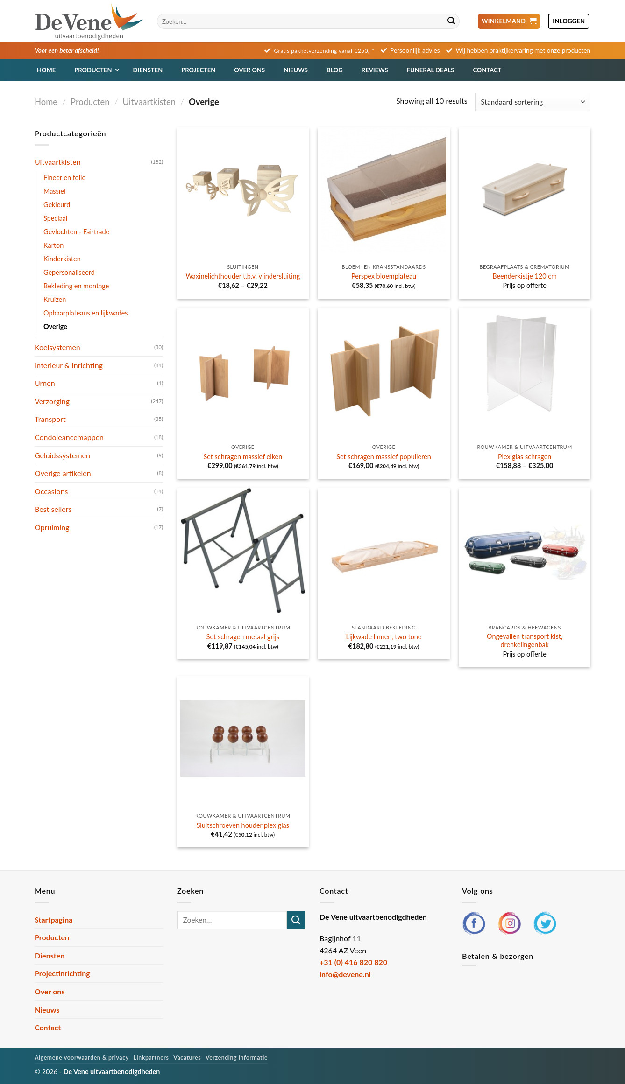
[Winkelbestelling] (532, 102)
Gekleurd (56, 205)
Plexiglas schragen (524, 457)
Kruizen (54, 299)
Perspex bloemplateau (383, 276)
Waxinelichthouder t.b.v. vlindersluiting (243, 276)
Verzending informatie (237, 1057)
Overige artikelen (63, 473)
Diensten (49, 955)
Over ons (49, 991)
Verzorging (52, 401)
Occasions (51, 491)
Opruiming (52, 527)
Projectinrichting (62, 973)
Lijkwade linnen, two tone (384, 637)
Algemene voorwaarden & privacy (82, 1057)
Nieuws (47, 1009)
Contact (48, 1027)
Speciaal (55, 218)
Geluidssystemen (62, 455)
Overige (55, 326)
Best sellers (53, 508)
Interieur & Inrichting (69, 365)
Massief (54, 191)
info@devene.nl (345, 974)
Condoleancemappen (69, 437)
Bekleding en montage (76, 286)
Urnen (45, 382)
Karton (53, 245)
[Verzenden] (451, 21)
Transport (50, 418)
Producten (90, 102)
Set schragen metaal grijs (242, 637)
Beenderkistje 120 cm (524, 276)
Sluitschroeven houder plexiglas (243, 825)
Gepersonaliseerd (69, 272)
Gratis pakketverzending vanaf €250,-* (324, 50)
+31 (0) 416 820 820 (353, 962)
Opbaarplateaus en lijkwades (85, 313)
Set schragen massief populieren (383, 457)
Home (46, 102)
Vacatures (187, 1057)
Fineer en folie (64, 178)
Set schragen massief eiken (242, 457)
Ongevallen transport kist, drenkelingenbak (524, 640)
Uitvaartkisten (149, 102)
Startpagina (53, 919)
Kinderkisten (62, 259)
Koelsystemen (57, 347)
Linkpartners (151, 1057)
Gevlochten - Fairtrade (76, 232)
